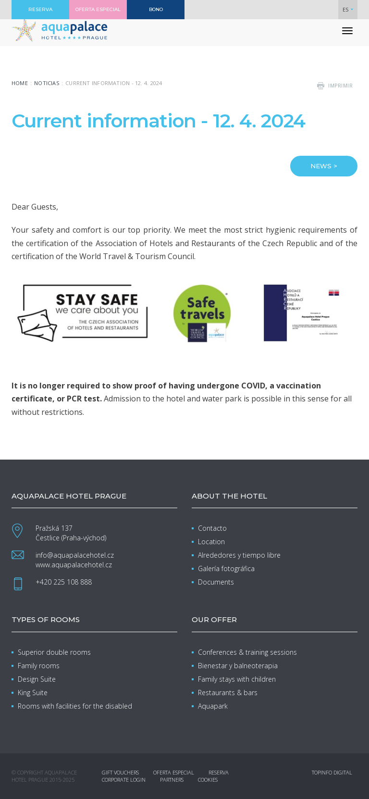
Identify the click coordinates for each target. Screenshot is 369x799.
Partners (172, 779)
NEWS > (323, 166)
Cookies (208, 779)
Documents (216, 582)
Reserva (219, 772)
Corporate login (124, 779)
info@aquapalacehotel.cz (75, 555)
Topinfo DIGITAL (332, 772)
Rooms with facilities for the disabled (75, 706)
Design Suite (37, 679)
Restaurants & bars (228, 692)
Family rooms (39, 665)
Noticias (46, 83)
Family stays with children (237, 679)
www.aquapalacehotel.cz (74, 564)
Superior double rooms (54, 652)
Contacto (212, 528)
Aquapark (213, 706)
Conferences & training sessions (247, 652)
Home (20, 83)
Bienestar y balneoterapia (238, 665)
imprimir (340, 85)
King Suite (33, 692)
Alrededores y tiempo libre (239, 555)
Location (211, 541)
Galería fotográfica (226, 568)
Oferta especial (173, 772)
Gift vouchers (120, 772)
